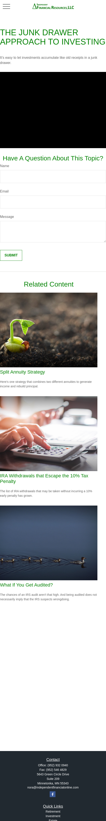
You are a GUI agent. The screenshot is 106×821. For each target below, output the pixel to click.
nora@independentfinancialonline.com (52, 787)
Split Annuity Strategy (22, 372)
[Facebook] (52, 794)
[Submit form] (11, 255)
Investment (53, 816)
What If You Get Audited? (26, 585)
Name (4, 166)
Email (4, 191)
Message (7, 217)
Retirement (53, 811)
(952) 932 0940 (58, 765)
